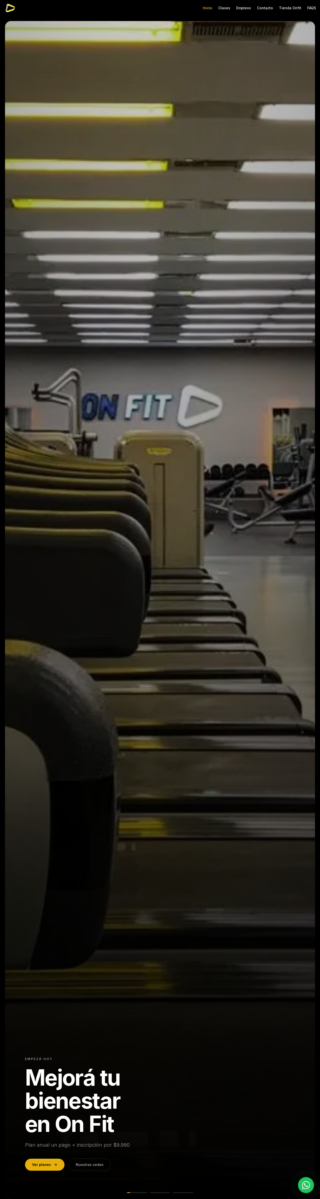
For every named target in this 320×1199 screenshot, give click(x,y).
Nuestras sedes (90, 1164)
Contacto (265, 8)
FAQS (311, 8)
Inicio (207, 8)
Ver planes (45, 1164)
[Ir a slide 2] (160, 1192)
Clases (224, 8)
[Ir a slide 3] (183, 1192)
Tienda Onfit (290, 8)
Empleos (243, 8)
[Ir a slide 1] (137, 1192)
